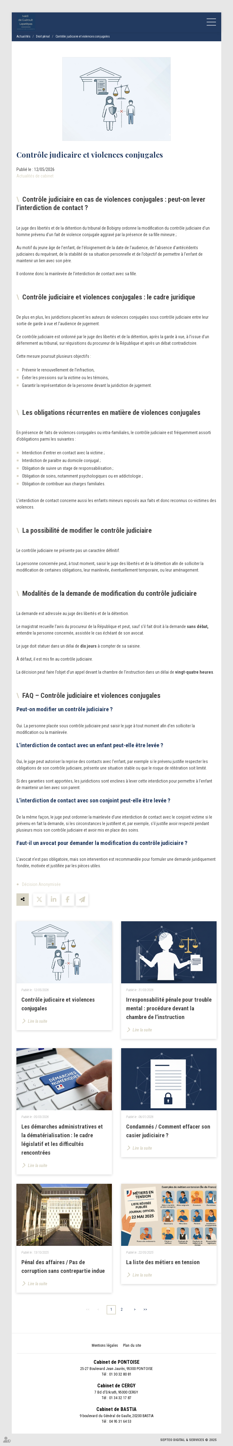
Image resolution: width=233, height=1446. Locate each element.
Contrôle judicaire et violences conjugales (82, 36)
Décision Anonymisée (41, 884)
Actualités (23, 36)
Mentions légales (105, 1345)
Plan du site (132, 1345)
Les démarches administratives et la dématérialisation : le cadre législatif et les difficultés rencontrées (62, 1139)
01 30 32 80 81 (120, 1374)
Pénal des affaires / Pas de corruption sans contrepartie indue (63, 1266)
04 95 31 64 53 (120, 1421)
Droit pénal (43, 36)
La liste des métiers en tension (163, 1262)
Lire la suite (37, 1021)
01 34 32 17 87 (120, 1398)
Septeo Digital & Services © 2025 (188, 1440)
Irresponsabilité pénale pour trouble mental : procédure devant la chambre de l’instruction (169, 1008)
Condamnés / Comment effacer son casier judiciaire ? (168, 1131)
